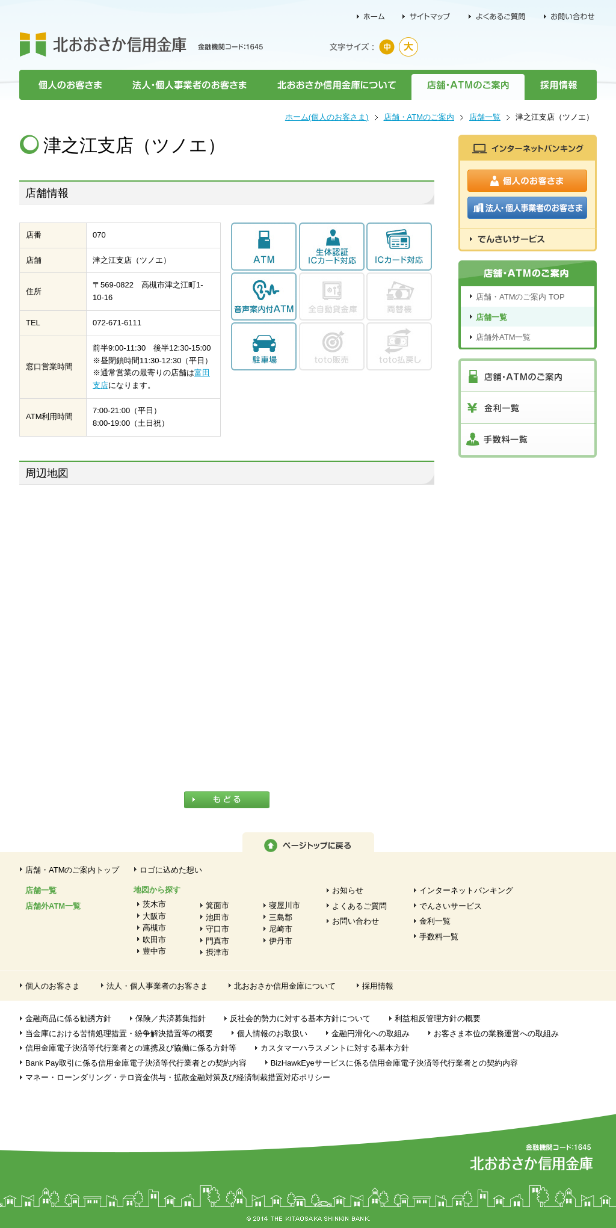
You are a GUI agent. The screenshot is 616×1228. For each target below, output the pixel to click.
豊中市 (154, 951)
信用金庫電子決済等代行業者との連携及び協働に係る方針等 (130, 1047)
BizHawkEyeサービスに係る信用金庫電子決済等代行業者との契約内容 (394, 1062)
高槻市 (154, 927)
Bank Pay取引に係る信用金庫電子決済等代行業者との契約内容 (136, 1062)
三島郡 (280, 917)
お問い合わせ (355, 921)
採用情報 (561, 85)
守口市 (217, 928)
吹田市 (154, 939)
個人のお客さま (68, 85)
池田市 (217, 917)
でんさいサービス (450, 905)
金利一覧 (435, 921)
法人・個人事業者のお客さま (189, 85)
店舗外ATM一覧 (503, 337)
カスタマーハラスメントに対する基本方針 (334, 1047)
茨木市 (154, 904)
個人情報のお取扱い (272, 1033)
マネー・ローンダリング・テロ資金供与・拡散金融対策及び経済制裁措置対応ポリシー (177, 1077)
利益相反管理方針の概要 (438, 1018)
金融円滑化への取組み (370, 1033)
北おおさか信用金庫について (336, 85)
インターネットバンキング (466, 890)
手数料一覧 (438, 936)
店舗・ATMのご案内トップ (72, 869)
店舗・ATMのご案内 (468, 85)
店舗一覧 (484, 116)
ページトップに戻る (308, 842)
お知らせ (347, 890)
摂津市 (217, 952)
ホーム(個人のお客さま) (327, 116)
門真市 (217, 940)
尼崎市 (280, 928)
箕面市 (217, 905)
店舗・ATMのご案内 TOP (520, 296)
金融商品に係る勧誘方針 (68, 1018)
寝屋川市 (284, 905)
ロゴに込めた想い (171, 869)
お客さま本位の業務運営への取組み (496, 1033)
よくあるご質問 (359, 905)
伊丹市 (280, 940)
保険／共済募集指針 (170, 1018)
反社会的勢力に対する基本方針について (300, 1018)
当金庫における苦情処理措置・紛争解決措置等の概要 (119, 1033)
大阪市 (154, 916)
